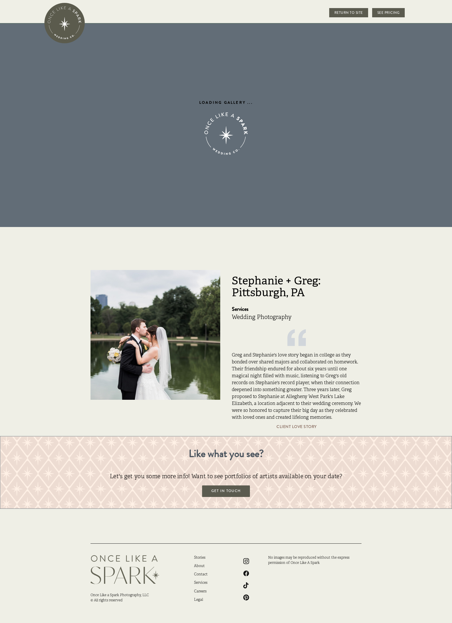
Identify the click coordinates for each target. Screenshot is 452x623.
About (199, 566)
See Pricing (388, 12)
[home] (64, 23)
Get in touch (226, 490)
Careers (200, 591)
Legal (198, 600)
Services (201, 583)
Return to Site (348, 12)
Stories (200, 558)
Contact (201, 574)
